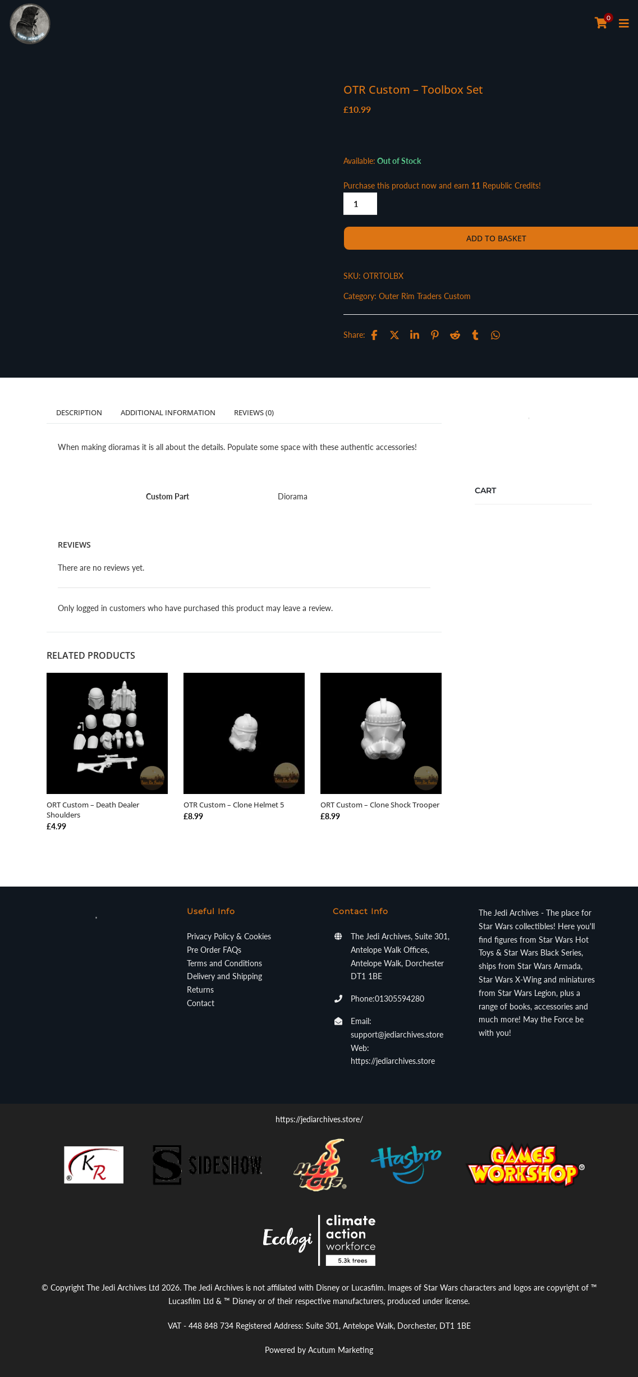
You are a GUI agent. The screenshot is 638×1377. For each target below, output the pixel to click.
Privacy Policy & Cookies (229, 936)
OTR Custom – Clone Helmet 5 (233, 805)
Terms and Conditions (224, 963)
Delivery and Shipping (224, 976)
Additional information (168, 412)
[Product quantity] (360, 203)
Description (79, 412)
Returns (200, 989)
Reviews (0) (254, 412)
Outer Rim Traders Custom (425, 296)
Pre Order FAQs (214, 949)
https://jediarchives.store (393, 1061)
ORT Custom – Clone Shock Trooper (379, 805)
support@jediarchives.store (397, 1034)
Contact (200, 1003)
